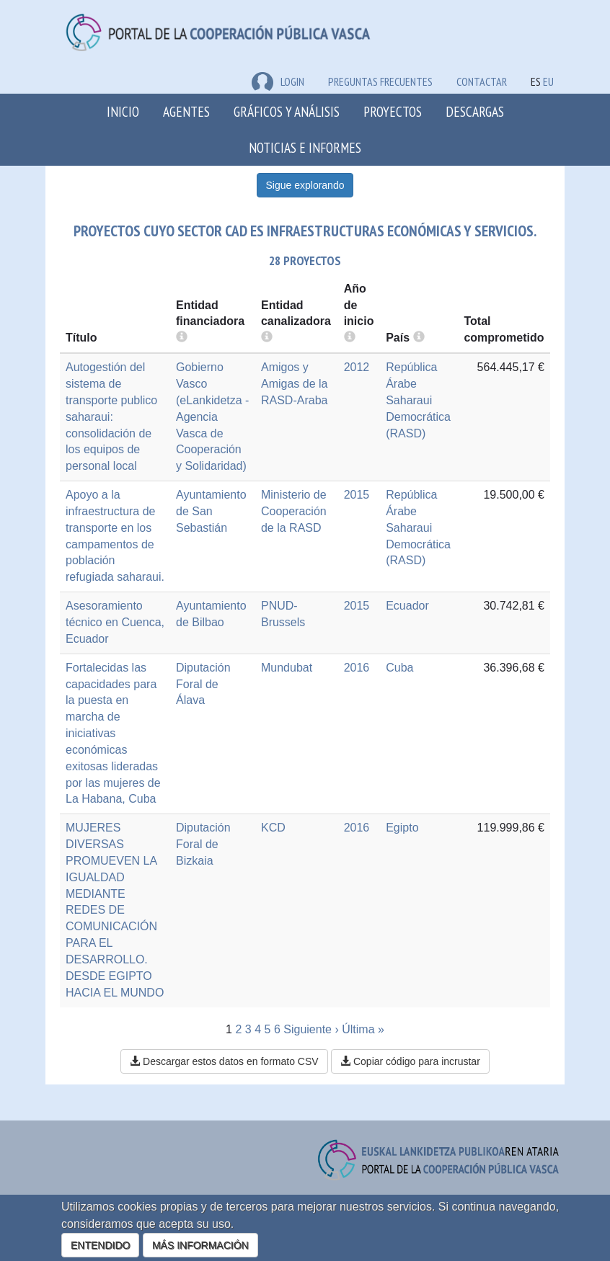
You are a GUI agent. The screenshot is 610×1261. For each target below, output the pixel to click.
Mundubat (286, 667)
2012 (357, 367)
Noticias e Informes (305, 147)
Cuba (399, 667)
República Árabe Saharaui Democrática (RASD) (418, 400)
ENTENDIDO (100, 1245)
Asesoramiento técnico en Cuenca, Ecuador (115, 622)
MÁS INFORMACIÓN (200, 1245)
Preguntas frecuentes (380, 81)
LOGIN (278, 81)
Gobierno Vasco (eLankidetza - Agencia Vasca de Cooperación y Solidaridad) (212, 416)
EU (548, 81)
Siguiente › (311, 1029)
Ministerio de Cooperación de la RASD (294, 511)
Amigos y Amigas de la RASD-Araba (294, 383)
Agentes (186, 111)
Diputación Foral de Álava (203, 684)
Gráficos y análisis (287, 111)
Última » (363, 1029)
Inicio (123, 111)
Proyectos (392, 111)
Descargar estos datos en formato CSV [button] (224, 1061)
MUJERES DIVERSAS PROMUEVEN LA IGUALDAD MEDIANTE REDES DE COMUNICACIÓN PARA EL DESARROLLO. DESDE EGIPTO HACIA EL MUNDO (115, 909)
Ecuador (407, 606)
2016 (357, 667)
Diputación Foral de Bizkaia (203, 844)
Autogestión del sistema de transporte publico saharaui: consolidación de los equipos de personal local (111, 416)
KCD (273, 827)
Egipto (402, 827)
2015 (357, 495)
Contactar (481, 81)
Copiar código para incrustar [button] (410, 1061)
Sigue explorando (305, 185)
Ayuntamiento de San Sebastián (211, 511)
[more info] (349, 337)
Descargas (475, 111)
